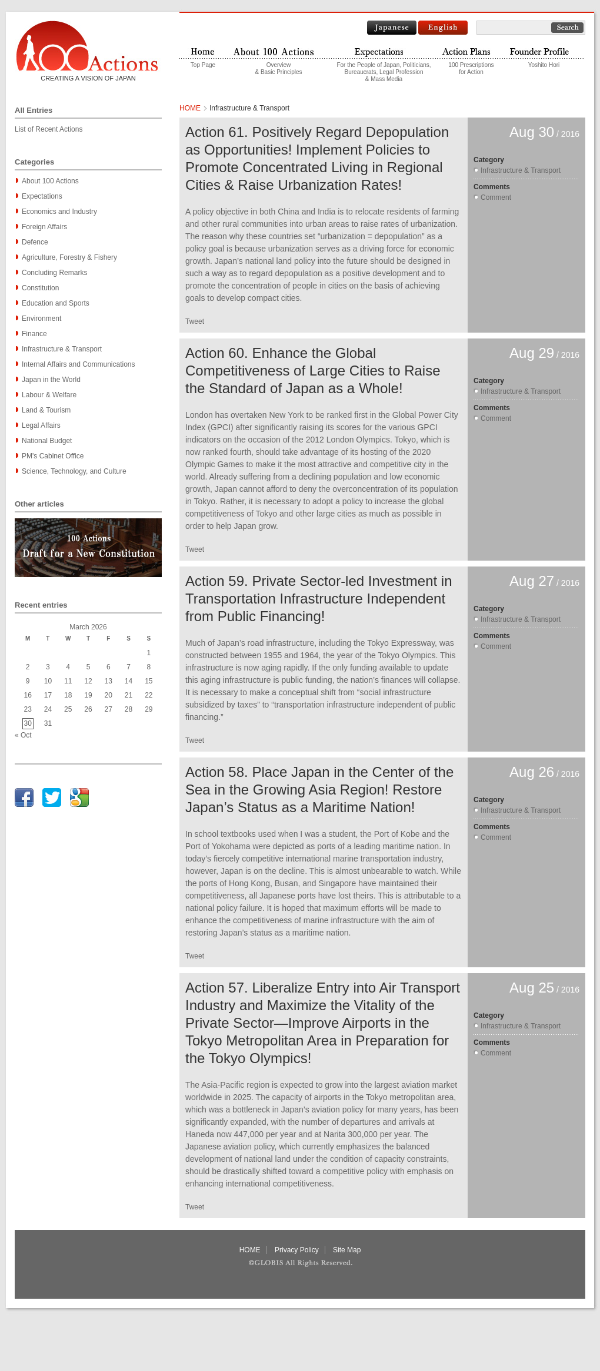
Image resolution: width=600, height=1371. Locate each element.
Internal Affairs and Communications (78, 364)
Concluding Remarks (54, 273)
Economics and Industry (59, 211)
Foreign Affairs (44, 227)
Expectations (42, 196)
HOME (190, 108)
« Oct (23, 735)
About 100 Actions (50, 181)
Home (203, 50)
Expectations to (384, 50)
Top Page (203, 65)
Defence (35, 242)
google (79, 797)
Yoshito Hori (544, 65)
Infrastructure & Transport (62, 349)
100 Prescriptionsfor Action (471, 68)
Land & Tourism (46, 410)
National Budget (47, 441)
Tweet (194, 321)
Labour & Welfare (49, 395)
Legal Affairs (41, 425)
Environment (41, 318)
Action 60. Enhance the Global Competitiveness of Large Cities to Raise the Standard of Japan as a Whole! (313, 370)
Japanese (391, 28)
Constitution (40, 288)
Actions (471, 50)
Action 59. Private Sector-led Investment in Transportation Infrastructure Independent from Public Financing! (318, 598)
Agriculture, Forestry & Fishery (69, 257)
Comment (496, 197)
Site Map (347, 1250)
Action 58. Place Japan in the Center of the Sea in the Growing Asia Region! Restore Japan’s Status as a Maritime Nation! (319, 789)
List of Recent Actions (48, 129)
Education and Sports (55, 303)
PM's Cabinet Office (53, 456)
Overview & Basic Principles (278, 68)
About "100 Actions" (278, 50)
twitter (51, 797)
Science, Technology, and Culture (74, 471)
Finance (34, 334)
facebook (24, 797)
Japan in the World (51, 380)
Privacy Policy (297, 1250)
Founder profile (543, 50)
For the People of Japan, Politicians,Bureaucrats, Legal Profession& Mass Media (383, 72)
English (443, 28)
